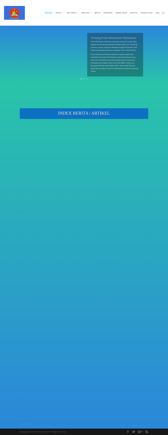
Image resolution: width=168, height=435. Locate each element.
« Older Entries (25, 424)
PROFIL (58, 13)
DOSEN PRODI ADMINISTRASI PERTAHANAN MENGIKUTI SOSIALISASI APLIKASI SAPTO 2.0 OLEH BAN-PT (38, 232)
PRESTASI (85, 13)
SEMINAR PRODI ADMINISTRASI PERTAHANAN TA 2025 (38, 305)
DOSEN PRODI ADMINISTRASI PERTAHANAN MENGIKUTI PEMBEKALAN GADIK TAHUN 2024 (127, 379)
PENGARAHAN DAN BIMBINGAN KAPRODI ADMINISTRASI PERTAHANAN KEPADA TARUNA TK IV (83, 301)
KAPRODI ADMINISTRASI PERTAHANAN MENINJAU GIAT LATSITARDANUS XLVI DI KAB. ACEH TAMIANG (82, 154)
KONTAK (133, 13)
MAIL (158, 13)
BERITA (97, 13)
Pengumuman (45, 239)
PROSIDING (108, 13)
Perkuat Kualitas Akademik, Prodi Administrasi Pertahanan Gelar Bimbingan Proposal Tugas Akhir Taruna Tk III (38, 154)
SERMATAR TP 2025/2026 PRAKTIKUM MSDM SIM (80, 227)
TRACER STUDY (146, 13)
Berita (36, 161)
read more (26, 190)
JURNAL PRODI (121, 13)
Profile (24, 242)
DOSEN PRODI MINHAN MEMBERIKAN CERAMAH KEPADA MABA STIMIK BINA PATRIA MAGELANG (129, 301)
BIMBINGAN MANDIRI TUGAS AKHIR (37, 380)
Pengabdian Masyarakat (76, 164)
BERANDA (49, 13)
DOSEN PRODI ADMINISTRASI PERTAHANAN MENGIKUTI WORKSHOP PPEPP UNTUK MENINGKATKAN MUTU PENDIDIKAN (82, 377)
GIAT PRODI (71, 13)
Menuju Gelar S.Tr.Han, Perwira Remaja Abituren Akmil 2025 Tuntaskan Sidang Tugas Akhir (128, 153)
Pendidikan (44, 161)
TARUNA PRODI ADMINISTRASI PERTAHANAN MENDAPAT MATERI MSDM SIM (128, 229)
